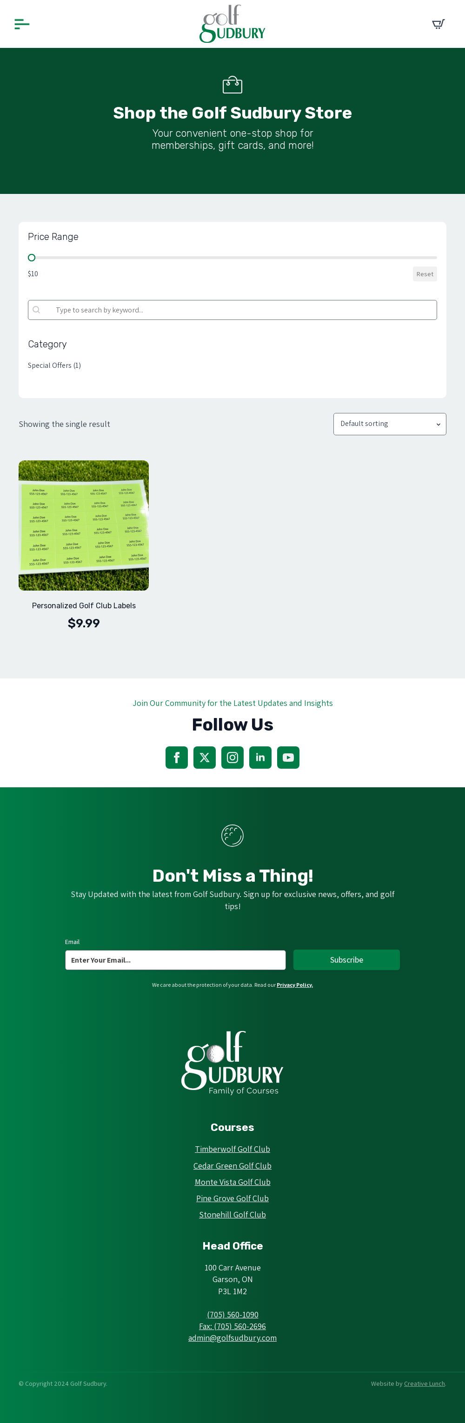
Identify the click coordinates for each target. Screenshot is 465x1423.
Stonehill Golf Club (232, 1214)
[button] (232, 365)
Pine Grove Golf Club (232, 1198)
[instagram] (232, 757)
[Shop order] (389, 424)
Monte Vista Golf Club (233, 1182)
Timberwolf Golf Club (232, 1149)
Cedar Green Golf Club (232, 1165)
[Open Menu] (21, 24)
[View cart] (438, 24)
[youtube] (288, 757)
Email (72, 942)
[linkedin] (260, 757)
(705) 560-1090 (233, 1314)
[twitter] (204, 757)
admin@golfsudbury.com (232, 1337)
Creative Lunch (424, 1383)
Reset (425, 274)
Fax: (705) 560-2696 (232, 1326)
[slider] (31, 257)
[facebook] (177, 757)
